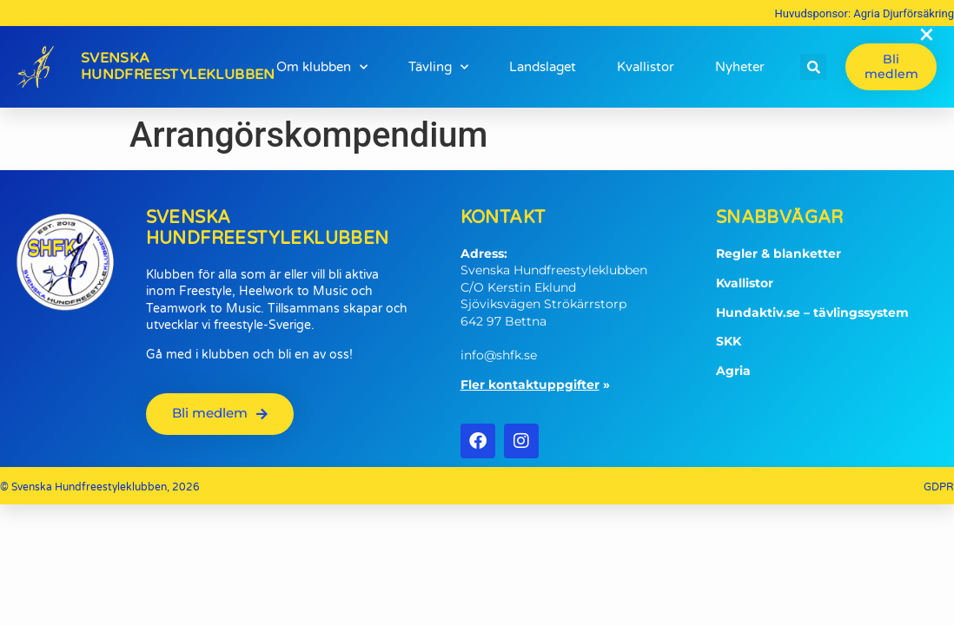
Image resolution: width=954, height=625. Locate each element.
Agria (733, 370)
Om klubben (322, 67)
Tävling (438, 67)
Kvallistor (645, 67)
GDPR (939, 487)
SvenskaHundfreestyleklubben (178, 66)
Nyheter (740, 67)
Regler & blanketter (778, 253)
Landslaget (542, 67)
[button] (813, 67)
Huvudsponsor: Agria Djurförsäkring (864, 13)
